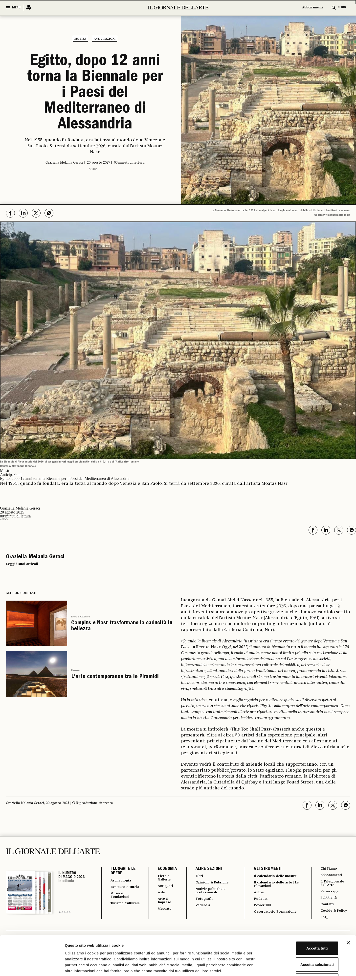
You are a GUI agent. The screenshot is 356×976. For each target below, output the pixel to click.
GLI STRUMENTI (265, 869)
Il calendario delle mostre (269, 878)
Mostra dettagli (260, 966)
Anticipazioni (104, 38)
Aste (158, 894)
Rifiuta (302, 943)
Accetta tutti (302, 911)
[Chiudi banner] (348, 905)
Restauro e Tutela (121, 890)
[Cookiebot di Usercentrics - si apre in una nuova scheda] (32, 966)
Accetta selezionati (302, 927)
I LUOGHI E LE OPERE (123, 871)
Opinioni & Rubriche (212, 883)
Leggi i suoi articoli (22, 564)
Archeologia (122, 881)
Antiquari (163, 887)
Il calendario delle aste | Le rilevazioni (274, 889)
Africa (93, 169)
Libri (196, 876)
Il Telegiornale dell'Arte (333, 885)
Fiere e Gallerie (80, 616)
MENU (16, 7)
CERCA (342, 7)
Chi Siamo (328, 869)
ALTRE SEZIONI (205, 869)
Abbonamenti (312, 7)
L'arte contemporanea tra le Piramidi (115, 677)
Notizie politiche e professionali (209, 892)
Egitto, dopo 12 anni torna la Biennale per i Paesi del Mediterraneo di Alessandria (95, 93)
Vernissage (329, 894)
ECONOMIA (163, 869)
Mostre (80, 38)
